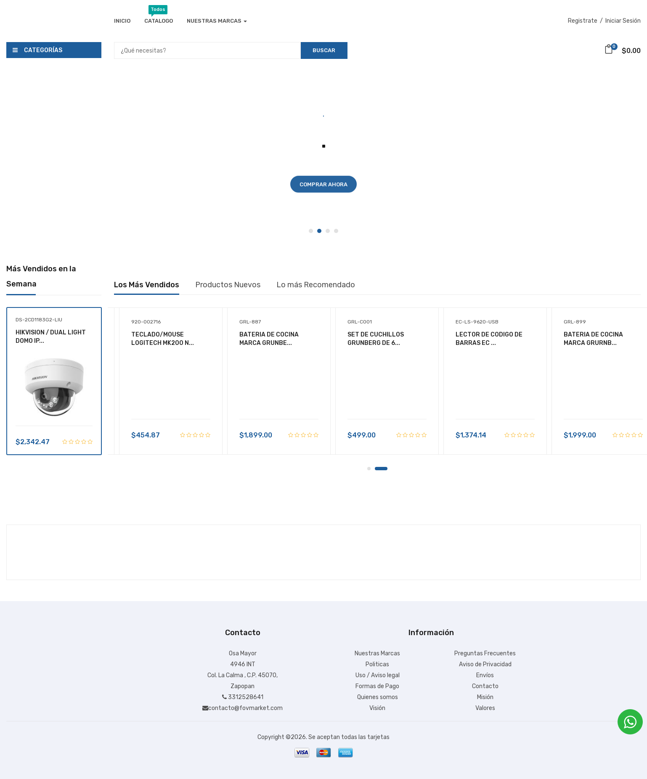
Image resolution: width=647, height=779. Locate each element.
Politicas (377, 664)
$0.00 (622, 51)
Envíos (485, 675)
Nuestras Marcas (217, 21)
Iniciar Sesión (623, 20)
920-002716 (146, 322)
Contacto (485, 686)
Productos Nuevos (227, 284)
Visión (377, 708)
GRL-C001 (359, 322)
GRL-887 (250, 322)
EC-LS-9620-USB (477, 322)
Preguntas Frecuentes (485, 653)
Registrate (582, 20)
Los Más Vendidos (146, 284)
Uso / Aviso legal (377, 675)
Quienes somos (377, 697)
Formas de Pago (377, 686)
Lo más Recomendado (315, 284)
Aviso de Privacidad (485, 664)
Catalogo (158, 20)
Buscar (324, 50)
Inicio (122, 21)
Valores (485, 708)
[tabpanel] (323, 150)
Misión (485, 697)
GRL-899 (575, 322)
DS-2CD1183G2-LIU (39, 320)
